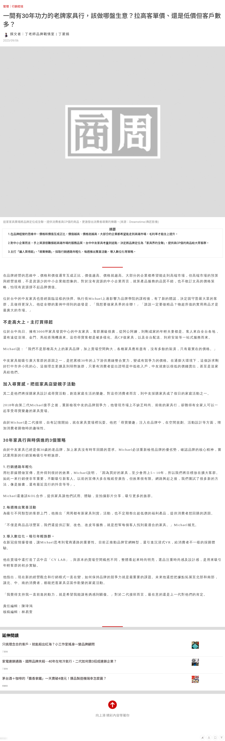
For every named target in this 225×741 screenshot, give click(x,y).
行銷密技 (17, 6)
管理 (6, 6)
